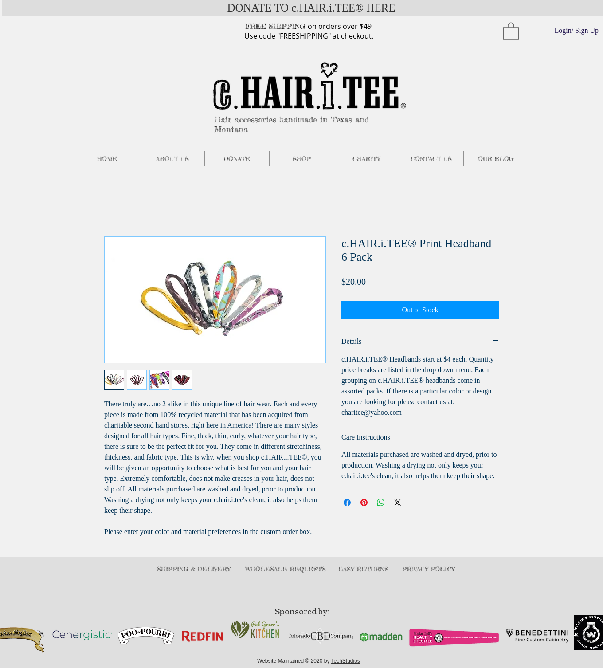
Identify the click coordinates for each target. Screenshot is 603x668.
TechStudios (345, 661)
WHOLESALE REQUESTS (285, 569)
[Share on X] (397, 502)
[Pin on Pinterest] (364, 502)
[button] (511, 30)
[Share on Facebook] (347, 502)
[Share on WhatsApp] (381, 502)
